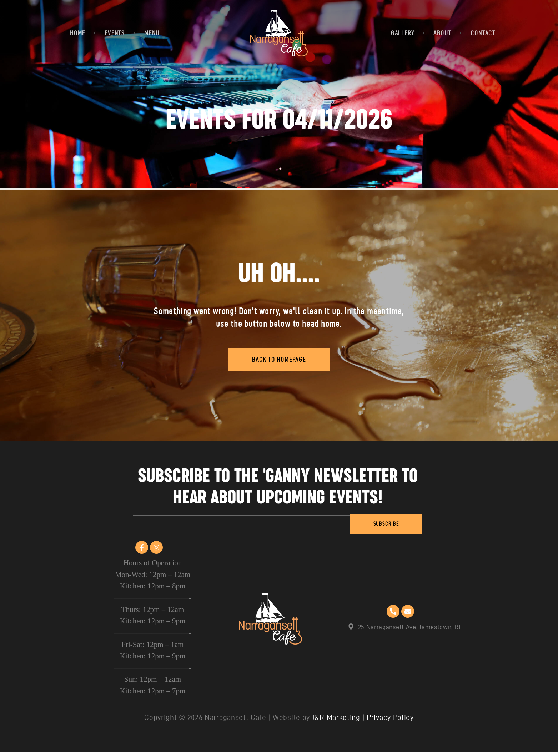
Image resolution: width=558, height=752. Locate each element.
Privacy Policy (390, 717)
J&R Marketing (336, 717)
